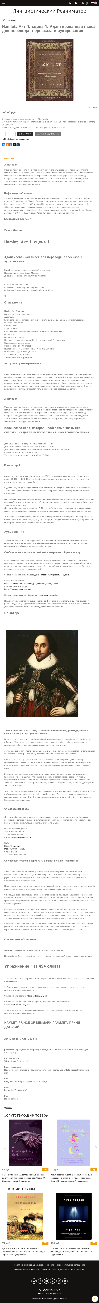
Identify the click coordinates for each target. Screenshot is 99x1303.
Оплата (71, 1269)
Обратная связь (48, 1269)
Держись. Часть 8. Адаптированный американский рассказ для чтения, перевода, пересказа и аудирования (23, 1251)
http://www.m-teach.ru (14, 848)
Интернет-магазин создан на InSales (49, 1299)
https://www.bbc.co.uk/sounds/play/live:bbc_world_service (31, 583)
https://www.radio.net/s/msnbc (18, 589)
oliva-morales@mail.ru (21, 837)
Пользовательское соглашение (70, 1264)
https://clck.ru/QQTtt (21, 1004)
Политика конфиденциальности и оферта (34, 1264)
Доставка (62, 1269)
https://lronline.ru (12, 846)
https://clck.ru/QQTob (37, 995)
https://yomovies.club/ (48, 595)
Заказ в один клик (48, 133)
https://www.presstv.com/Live (55, 574)
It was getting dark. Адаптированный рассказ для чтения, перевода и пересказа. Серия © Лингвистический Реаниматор (23, 1178)
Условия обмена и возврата (26, 1269)
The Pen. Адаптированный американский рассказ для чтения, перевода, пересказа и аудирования (71, 1251)
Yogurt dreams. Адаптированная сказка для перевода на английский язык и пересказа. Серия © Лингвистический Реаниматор (71, 1178)
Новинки (12, 20)
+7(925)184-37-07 (51, 1290)
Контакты (81, 1269)
